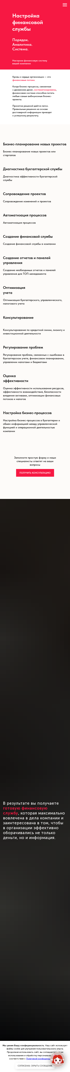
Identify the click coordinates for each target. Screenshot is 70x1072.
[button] (35, 473)
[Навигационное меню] (65, 4)
